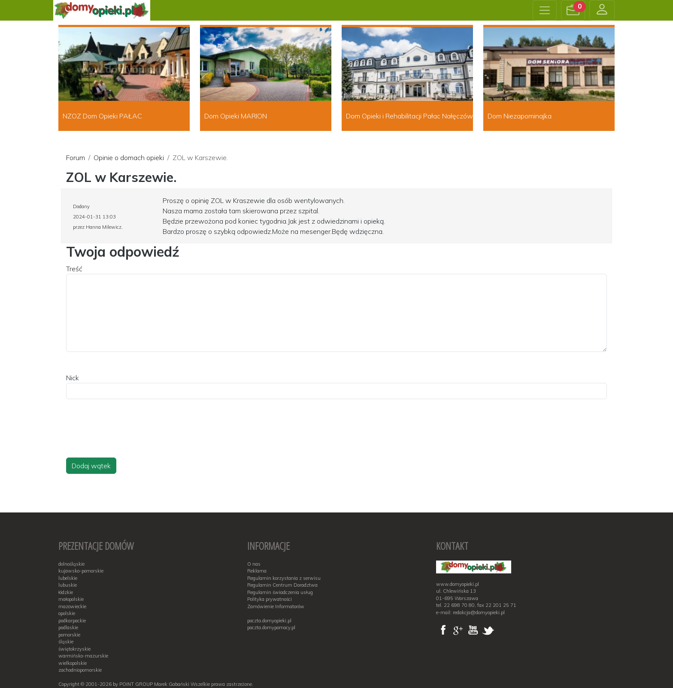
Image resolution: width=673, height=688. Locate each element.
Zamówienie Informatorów (275, 606)
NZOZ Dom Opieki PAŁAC (102, 116)
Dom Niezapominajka (520, 116)
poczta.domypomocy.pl (271, 627)
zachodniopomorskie (80, 670)
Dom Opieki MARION (235, 116)
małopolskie (71, 599)
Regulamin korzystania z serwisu (284, 578)
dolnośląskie (71, 564)
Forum (75, 157)
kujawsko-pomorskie (80, 571)
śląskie (65, 642)
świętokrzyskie (74, 649)
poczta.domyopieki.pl (269, 621)
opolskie (66, 613)
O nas (254, 564)
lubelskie (67, 578)
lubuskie (67, 585)
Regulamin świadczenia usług (280, 592)
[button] (573, 10)
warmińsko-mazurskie (83, 656)
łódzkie (65, 592)
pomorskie (69, 635)
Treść (74, 268)
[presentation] (131, 436)
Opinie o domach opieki (129, 157)
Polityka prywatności (269, 599)
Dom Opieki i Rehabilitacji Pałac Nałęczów (409, 116)
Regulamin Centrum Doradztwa (282, 585)
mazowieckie (72, 606)
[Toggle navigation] (545, 10)
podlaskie (68, 627)
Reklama (257, 571)
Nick (72, 377)
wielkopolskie (72, 663)
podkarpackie (72, 621)
